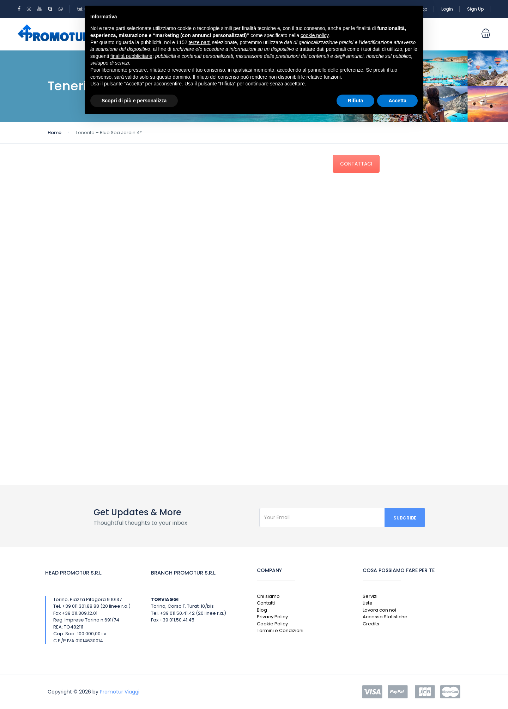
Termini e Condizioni (280, 630)
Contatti (266, 603)
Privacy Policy (272, 616)
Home (54, 132)
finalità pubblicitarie (131, 56)
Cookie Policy (272, 623)
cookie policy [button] (314, 35)
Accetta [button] (397, 100)
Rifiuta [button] (355, 100)
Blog (262, 610)
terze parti (200, 42)
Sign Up (475, 9)
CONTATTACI (356, 163)
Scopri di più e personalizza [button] (134, 100)
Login (447, 9)
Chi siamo (268, 596)
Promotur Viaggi (119, 691)
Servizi (370, 596)
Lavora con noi (379, 610)
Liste (368, 603)
